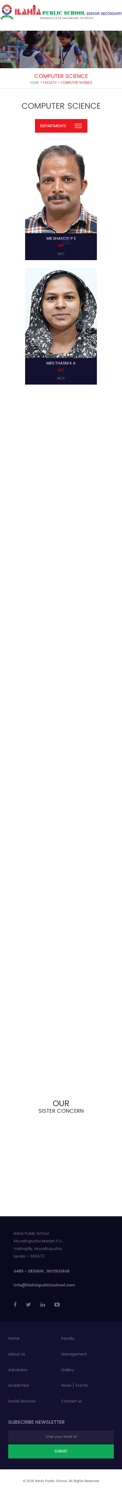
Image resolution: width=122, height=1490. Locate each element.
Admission (18, 1370)
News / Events (74, 1386)
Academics (18, 1386)
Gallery (67, 1370)
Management (74, 1354)
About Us (16, 1354)
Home (34, 82)
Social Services (22, 1401)
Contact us (71, 1401)
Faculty (68, 1339)
